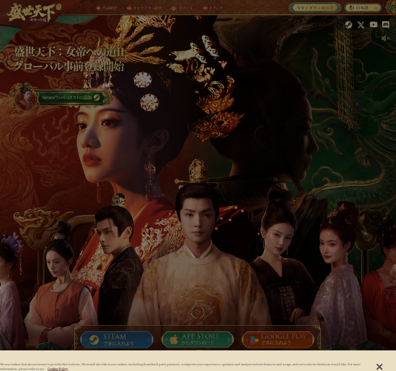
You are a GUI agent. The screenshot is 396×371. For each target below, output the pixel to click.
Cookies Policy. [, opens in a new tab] (57, 369)
